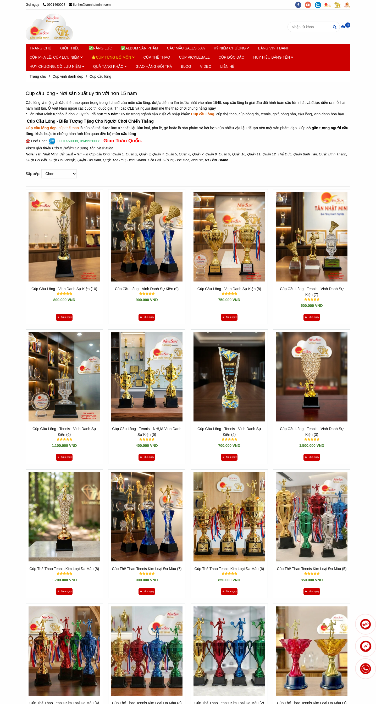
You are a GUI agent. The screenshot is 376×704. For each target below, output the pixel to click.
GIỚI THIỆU (70, 48)
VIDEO (206, 66)
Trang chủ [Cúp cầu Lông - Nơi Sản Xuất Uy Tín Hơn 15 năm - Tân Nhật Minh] (38, 76)
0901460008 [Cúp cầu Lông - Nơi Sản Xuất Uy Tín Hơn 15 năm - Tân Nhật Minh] (54, 5)
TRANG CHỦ (40, 48)
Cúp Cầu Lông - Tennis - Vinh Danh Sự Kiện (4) (229, 432)
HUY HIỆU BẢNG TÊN (273, 57)
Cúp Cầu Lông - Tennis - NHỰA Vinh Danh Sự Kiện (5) (146, 432)
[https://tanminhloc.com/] (339, 5)
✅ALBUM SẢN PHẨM (139, 48)
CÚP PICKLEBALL (194, 57)
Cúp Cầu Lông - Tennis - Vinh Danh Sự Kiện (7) (312, 292)
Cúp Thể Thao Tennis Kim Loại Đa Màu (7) (147, 569)
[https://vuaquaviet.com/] (348, 5)
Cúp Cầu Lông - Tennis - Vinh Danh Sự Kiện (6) (64, 432)
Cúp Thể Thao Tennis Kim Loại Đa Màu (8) (64, 569)
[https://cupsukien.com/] (329, 5)
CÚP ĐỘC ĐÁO (232, 57)
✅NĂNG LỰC (100, 48)
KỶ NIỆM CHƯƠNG (231, 48)
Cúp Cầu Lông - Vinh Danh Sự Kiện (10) (64, 289)
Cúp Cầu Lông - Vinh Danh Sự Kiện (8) (229, 289)
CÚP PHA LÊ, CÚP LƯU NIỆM (56, 57)
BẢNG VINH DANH (273, 48)
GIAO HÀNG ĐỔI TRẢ (154, 66)
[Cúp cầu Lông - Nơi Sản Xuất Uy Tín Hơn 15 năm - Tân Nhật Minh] (345, 27)
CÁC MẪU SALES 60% (186, 48)
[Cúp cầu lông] (49, 27)
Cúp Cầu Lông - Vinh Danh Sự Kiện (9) (147, 289)
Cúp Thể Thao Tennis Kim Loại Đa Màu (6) (229, 569)
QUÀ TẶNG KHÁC (109, 66)
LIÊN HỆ (227, 66)
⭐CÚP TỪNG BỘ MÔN (112, 57)
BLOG (186, 66)
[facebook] (300, 5)
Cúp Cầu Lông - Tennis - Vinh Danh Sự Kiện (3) (312, 432)
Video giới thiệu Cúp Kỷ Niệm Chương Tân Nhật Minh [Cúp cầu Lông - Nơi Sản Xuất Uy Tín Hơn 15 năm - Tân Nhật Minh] (69, 148)
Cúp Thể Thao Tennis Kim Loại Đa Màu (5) (312, 569)
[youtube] (310, 5)
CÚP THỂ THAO (156, 57)
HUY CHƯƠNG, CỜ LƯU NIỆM (57, 66)
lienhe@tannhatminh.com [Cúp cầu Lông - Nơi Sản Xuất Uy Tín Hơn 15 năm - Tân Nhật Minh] (90, 5)
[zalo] (320, 5)
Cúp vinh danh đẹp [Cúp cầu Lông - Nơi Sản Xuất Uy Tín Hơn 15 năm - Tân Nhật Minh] (68, 76)
